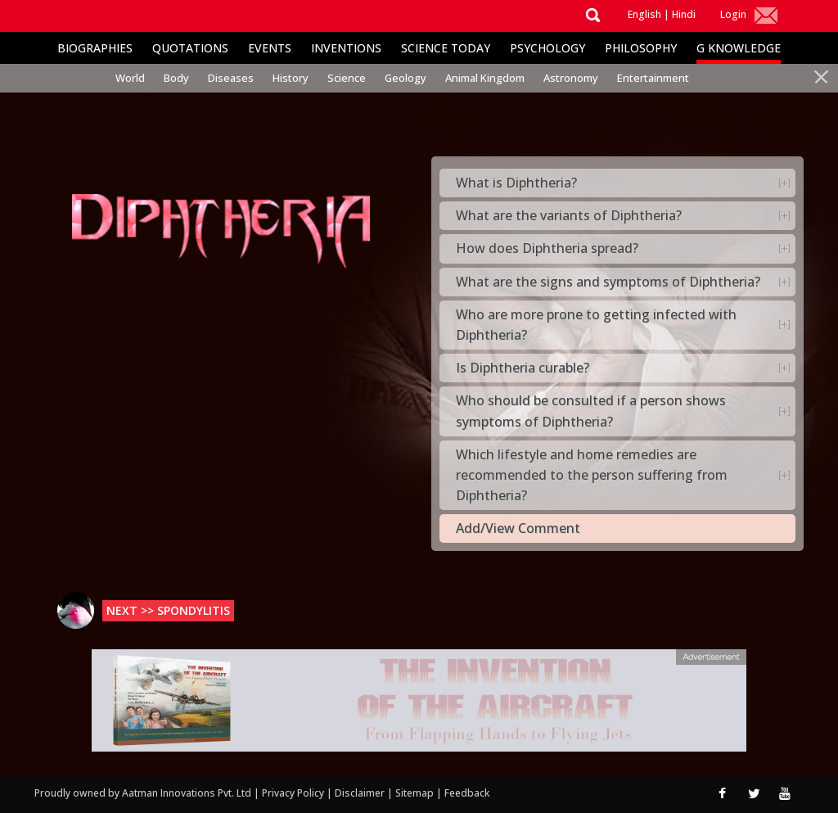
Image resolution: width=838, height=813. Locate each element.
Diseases (231, 77)
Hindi (684, 14)
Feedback (466, 793)
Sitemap (415, 793)
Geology (405, 77)
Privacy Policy (294, 793)
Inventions (346, 48)
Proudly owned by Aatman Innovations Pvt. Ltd (142, 793)
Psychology (547, 48)
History (291, 77)
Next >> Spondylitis (168, 610)
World (130, 77)
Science (346, 77)
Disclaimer (360, 793)
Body (176, 77)
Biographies (95, 48)
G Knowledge (738, 48)
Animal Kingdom (485, 77)
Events (269, 48)
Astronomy (570, 77)
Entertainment (653, 77)
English (644, 14)
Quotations (190, 48)
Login (733, 14)
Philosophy (641, 48)
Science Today (445, 48)
